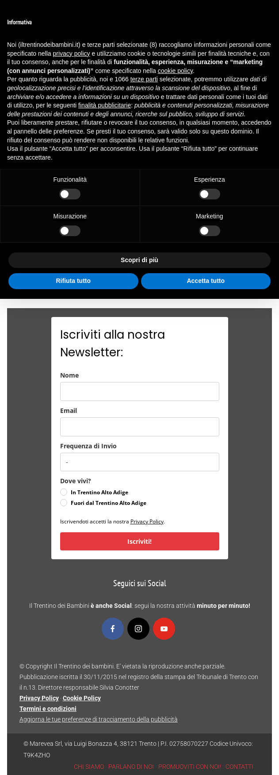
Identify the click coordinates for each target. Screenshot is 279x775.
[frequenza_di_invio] (139, 462)
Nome (69, 375)
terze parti (144, 79)
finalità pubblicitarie (104, 105)
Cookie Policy (82, 698)
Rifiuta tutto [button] (73, 280)
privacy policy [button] (71, 53)
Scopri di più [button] (139, 259)
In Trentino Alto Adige (99, 492)
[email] (139, 426)
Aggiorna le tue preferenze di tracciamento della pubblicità (98, 719)
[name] (139, 391)
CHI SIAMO (89, 766)
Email (68, 410)
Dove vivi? (75, 481)
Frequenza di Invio (88, 446)
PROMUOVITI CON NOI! (189, 766)
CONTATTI (239, 766)
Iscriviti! (139, 541)
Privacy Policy (147, 521)
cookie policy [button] (175, 70)
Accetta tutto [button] (206, 280)
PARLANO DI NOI (131, 766)
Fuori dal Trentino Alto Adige (108, 503)
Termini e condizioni (47, 708)
